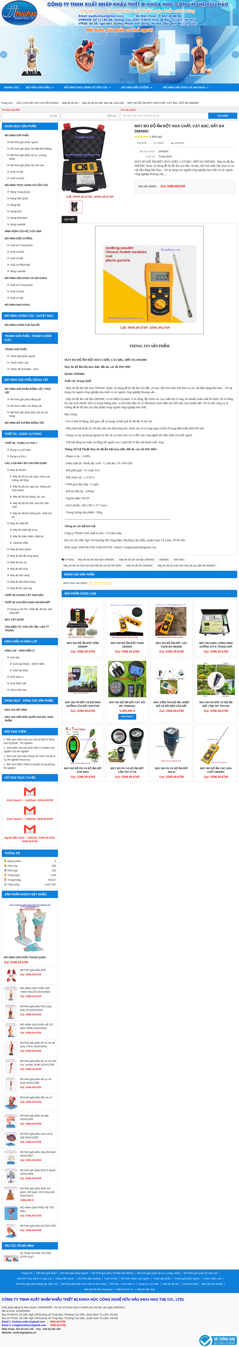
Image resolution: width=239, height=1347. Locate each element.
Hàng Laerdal (17, 271)
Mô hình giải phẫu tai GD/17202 (38, 1225)
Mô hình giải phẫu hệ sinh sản (27, 165)
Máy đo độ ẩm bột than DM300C (96, 559)
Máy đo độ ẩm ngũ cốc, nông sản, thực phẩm (31, 488)
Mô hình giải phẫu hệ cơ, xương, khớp (28, 157)
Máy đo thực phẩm (20, 549)
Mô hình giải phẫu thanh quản (25, 957)
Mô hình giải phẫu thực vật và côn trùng (28, 414)
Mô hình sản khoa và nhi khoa (175, 87)
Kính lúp (14, 657)
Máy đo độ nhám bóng (22, 581)
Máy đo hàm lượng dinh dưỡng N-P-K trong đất (216, 645)
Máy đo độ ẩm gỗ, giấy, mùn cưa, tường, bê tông (31, 478)
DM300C (164, 559)
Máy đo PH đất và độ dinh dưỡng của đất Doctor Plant (83, 706)
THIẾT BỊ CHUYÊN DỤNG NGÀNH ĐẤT (27, 602)
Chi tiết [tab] (69, 219)
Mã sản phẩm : (147, 151)
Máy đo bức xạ (18, 562)
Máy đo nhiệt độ (19, 523)
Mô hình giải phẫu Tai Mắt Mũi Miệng (30, 148)
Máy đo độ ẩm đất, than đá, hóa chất (30, 505)
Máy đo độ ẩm (18, 470)
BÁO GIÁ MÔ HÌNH (16, 709)
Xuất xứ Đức (17, 178)
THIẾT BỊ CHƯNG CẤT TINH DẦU (24, 595)
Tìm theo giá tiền (11, 110)
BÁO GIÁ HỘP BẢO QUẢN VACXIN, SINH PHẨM (29, 718)
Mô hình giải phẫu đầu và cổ (36, 1097)
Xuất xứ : (151, 156)
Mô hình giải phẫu (40, 87)
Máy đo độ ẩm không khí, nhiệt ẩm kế (32, 515)
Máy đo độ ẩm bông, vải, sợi (29, 496)
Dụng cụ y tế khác (20, 449)
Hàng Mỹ (15, 204)
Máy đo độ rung (19, 568)
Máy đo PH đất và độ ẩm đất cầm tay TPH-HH (215, 704)
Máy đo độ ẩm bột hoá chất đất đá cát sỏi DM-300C (93, 565)
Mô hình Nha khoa (17, 304)
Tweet (159, 143)
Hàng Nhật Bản (18, 217)
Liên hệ (210, 95)
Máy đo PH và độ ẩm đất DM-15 (171, 770)
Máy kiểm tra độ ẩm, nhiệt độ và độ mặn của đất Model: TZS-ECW (172, 706)
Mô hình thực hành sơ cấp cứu (84, 87)
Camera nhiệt (20, 542)
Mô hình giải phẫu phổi (33, 970)
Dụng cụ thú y (18, 456)
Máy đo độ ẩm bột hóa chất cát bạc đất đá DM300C (187, 565)
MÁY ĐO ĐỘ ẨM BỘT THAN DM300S (127, 645)
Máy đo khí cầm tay (21, 588)
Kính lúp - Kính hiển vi (20, 650)
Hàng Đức (15, 211)
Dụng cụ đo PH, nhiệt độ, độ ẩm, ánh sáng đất (30, 611)
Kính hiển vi (16, 676)
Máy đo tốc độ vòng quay (24, 555)
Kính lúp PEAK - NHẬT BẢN (28, 664)
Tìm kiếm (222, 115)
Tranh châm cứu (54, 95)
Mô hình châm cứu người (22, 325)
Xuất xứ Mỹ (16, 171)
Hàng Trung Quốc (20, 191)
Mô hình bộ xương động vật (155, 95)
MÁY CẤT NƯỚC (14, 619)
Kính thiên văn (18, 683)
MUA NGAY (127, 716)
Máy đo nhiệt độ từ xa (25, 529)
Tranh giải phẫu (16, 349)
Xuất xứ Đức (17, 251)
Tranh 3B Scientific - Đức (24, 369)
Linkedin (177, 143)
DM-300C (179, 559)
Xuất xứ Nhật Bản (20, 264)
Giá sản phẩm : (148, 186)
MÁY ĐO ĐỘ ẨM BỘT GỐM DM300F (83, 645)
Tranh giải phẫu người (19, 95)
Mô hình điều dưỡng (130, 87)
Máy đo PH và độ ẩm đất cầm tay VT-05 (127, 770)
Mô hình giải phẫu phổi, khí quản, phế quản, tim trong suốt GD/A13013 (37, 1192)
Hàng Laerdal (17, 224)
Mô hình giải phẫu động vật (25, 399)
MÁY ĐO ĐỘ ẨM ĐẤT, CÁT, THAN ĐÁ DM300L (171, 645)
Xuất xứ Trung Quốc (21, 245)
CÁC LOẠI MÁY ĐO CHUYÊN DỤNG (26, 463)
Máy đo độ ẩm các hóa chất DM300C (216, 770)
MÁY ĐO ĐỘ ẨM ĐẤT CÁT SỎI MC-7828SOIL (127, 704)
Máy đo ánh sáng (19, 575)
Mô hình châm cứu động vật (26, 405)
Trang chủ (11, 87)
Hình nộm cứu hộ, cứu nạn (23, 231)
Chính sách (190, 95)
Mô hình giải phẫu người (24, 142)
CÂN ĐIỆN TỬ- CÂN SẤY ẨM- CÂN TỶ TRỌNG (27, 628)
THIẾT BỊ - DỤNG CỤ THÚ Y (21, 443)
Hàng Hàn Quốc (19, 198)
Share (142, 143)
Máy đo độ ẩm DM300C (139, 565)
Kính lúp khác (20, 670)
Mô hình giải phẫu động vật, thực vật (100, 95)
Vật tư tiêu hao (18, 689)
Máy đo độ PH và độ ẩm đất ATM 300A (83, 770)
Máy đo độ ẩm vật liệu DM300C (137, 559)
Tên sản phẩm (128, 110)
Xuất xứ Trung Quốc (21, 284)
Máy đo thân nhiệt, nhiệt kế (28, 536)
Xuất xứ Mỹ (16, 258)
